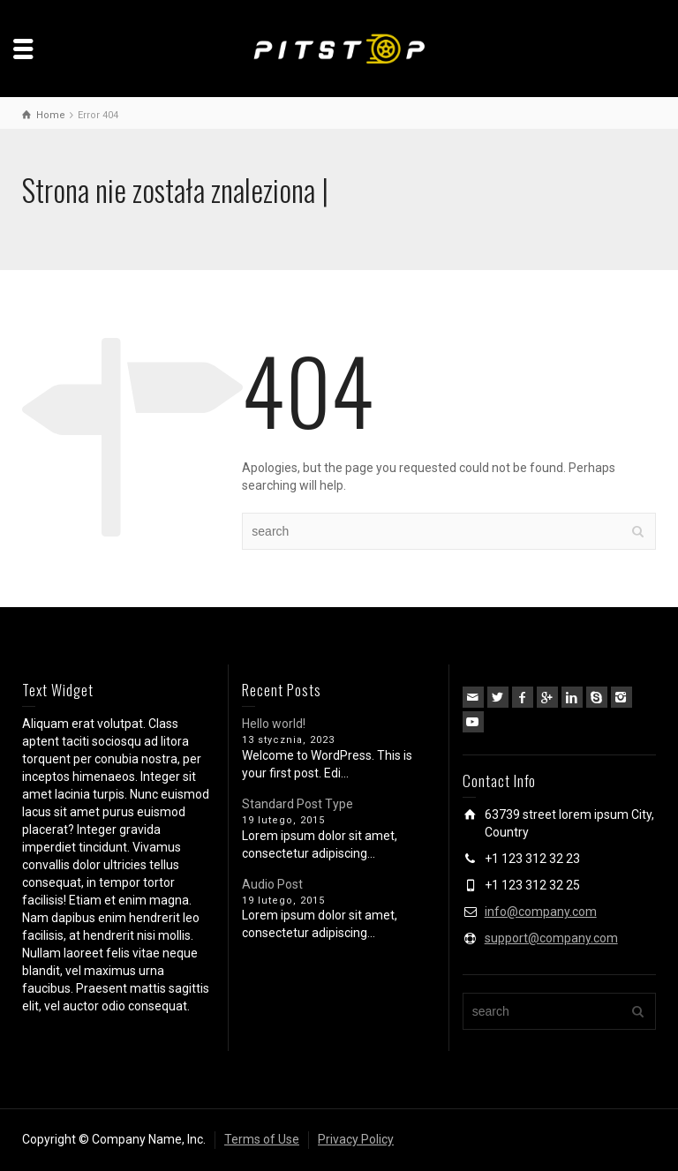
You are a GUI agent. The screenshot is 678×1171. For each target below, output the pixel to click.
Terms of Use (261, 1139)
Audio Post (272, 884)
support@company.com (551, 938)
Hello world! (273, 724)
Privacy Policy (356, 1139)
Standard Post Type (297, 804)
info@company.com (541, 912)
